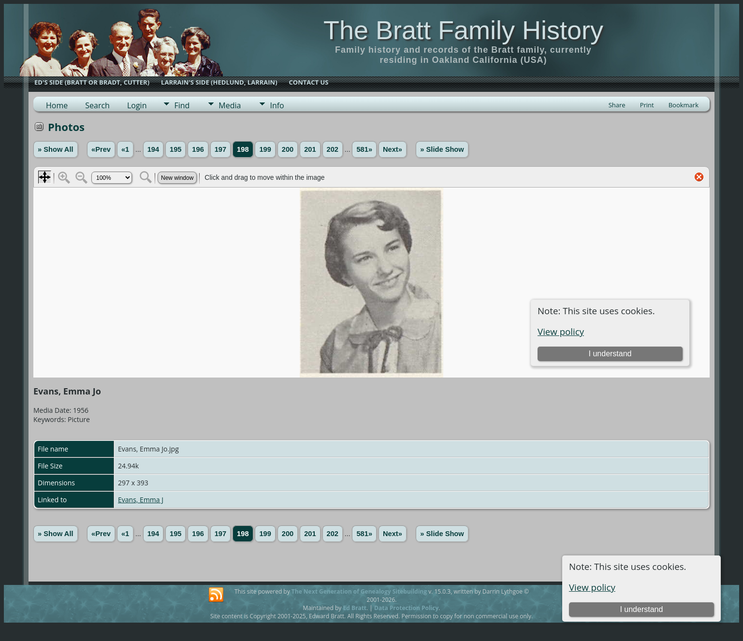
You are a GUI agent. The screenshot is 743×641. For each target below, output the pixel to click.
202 (332, 149)
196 (198, 149)
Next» (392, 149)
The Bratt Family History (463, 29)
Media (230, 105)
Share (617, 105)
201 (310, 149)
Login (137, 105)
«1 (125, 149)
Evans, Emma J (140, 499)
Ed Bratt (354, 608)
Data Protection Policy (406, 608)
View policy (592, 587)
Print (647, 105)
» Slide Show (442, 149)
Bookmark (684, 105)
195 (175, 149)
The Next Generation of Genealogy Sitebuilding (359, 591)
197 (220, 149)
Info (277, 105)
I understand (641, 609)
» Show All (55, 149)
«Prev (101, 149)
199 (265, 149)
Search (97, 105)
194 (153, 149)
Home (57, 105)
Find (181, 105)
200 (287, 149)
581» (364, 149)
